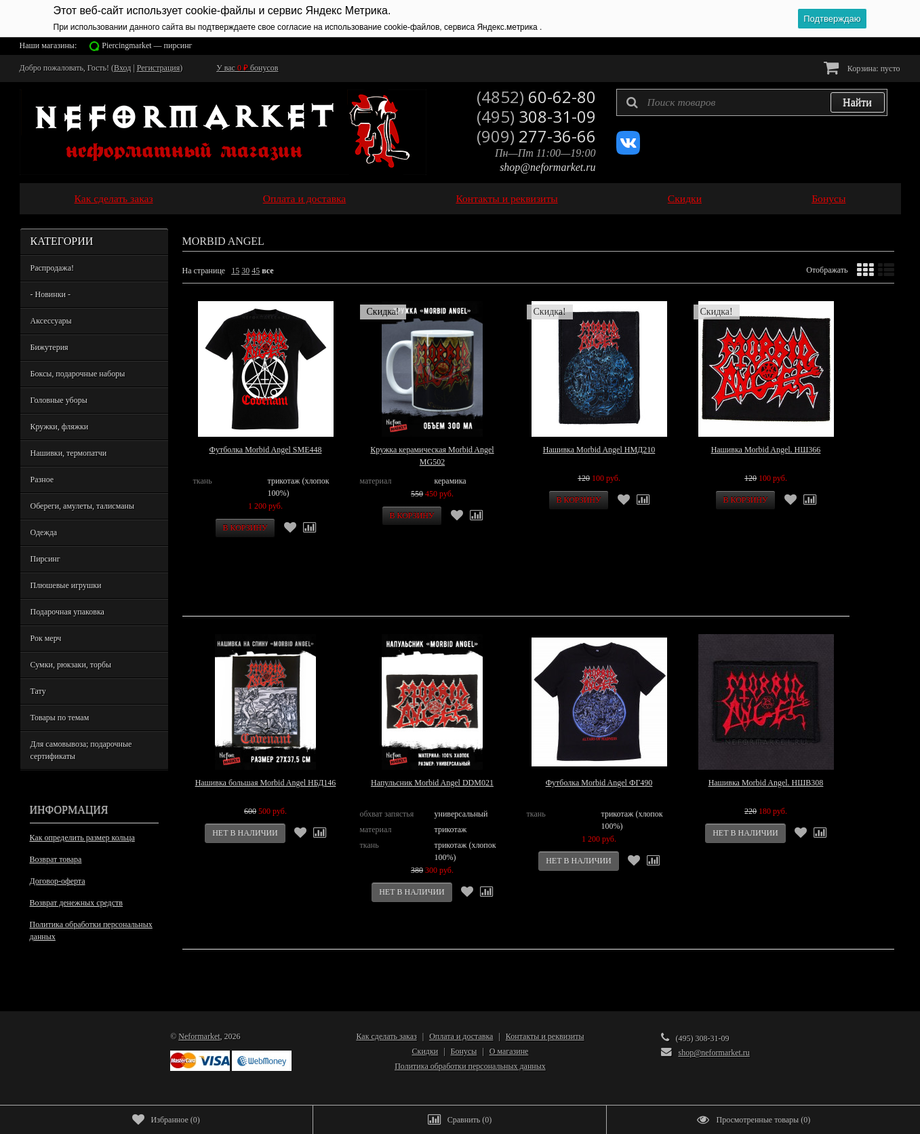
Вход (122, 68)
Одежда (44, 532)
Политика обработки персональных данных (91, 930)
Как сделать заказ (114, 198)
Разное (42, 479)
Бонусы (828, 198)
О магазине (509, 1051)
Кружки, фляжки (60, 426)
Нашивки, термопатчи (69, 453)
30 (245, 270)
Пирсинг (45, 559)
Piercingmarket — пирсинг (147, 45)
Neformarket (199, 1036)
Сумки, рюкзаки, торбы (71, 664)
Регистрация (158, 68)
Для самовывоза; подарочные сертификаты (81, 750)
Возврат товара (56, 859)
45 (256, 270)
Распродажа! (52, 268)
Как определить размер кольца (82, 837)
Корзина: (862, 67)
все (267, 270)
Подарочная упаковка (67, 612)
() (166, 1120)
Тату (38, 691)
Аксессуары (51, 321)
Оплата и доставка (304, 198)
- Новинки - (51, 294)
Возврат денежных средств (76, 902)
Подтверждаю (831, 19)
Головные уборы (59, 400)
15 (235, 270)
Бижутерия (49, 347)
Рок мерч (46, 638)
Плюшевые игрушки (66, 585)
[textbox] (751, 102)
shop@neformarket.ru (547, 167)
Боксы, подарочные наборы (78, 373)
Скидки (685, 198)
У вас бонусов (247, 68)
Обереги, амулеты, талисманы (83, 506)
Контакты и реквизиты (506, 198)
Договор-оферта (57, 881)
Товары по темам (60, 717)
